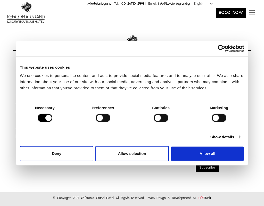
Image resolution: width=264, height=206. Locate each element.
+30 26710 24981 (133, 5)
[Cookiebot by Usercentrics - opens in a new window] (221, 48)
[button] (252, 14)
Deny (56, 153)
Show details (222, 137)
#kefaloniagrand (99, 5)
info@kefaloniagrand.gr (174, 5)
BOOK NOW (231, 14)
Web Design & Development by (179, 199)
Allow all (207, 153)
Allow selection (132, 153)
